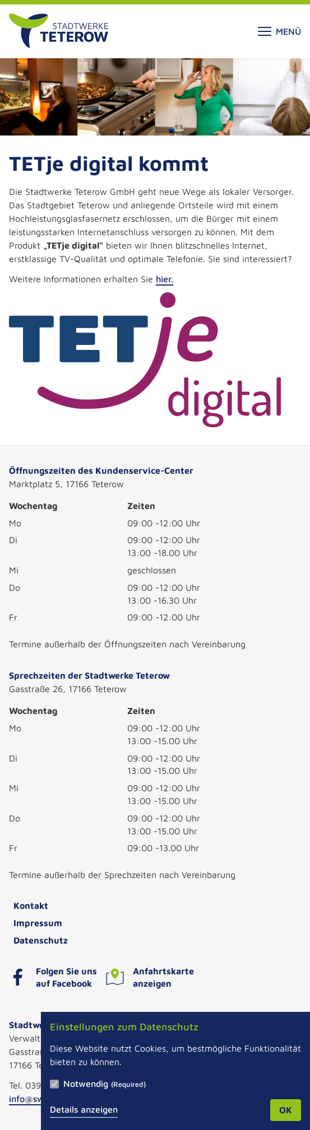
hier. (164, 279)
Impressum (37, 923)
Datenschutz (40, 940)
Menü (279, 31)
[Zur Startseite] (58, 31)
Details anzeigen (84, 1109)
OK (285, 1110)
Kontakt (30, 905)
